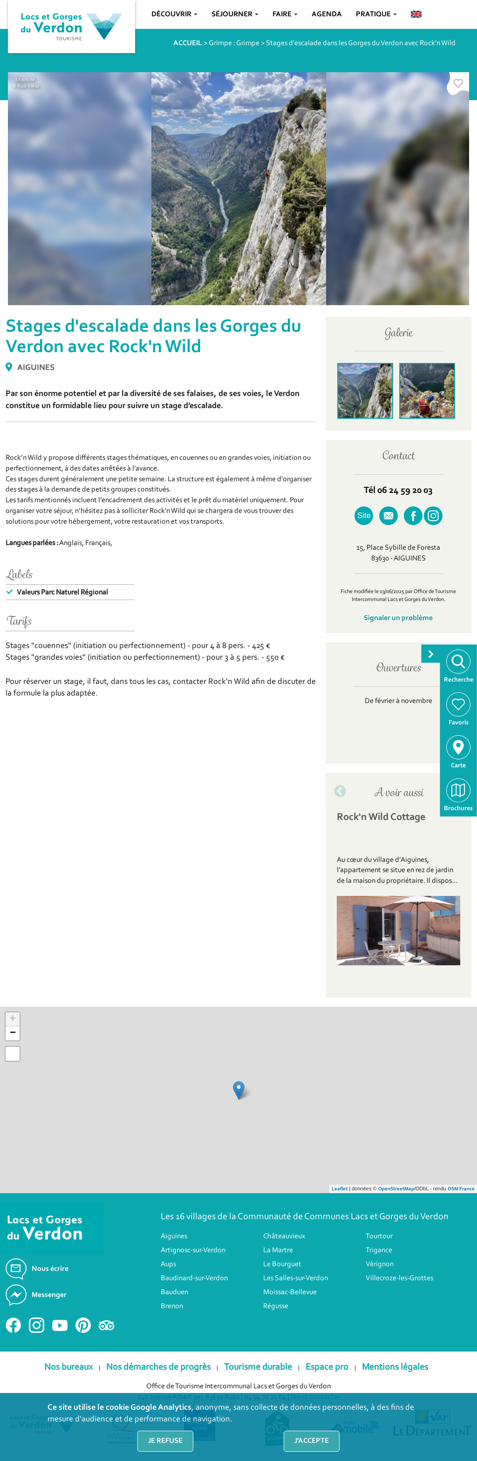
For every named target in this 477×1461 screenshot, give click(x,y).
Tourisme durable (258, 1367)
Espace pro (327, 1367)
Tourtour (379, 1236)
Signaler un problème (398, 618)
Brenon (172, 1306)
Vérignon (380, 1264)
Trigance (379, 1250)
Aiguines (174, 1236)
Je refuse (165, 1441)
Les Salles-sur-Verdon (295, 1278)
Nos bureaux (68, 1367)
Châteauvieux (284, 1236)
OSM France (461, 1189)
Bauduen (174, 1292)
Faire (285, 14)
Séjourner (235, 14)
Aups (168, 1264)
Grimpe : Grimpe (234, 43)
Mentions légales (395, 1367)
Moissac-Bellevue (290, 1292)
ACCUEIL (187, 43)
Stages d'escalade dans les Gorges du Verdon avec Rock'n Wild (361, 43)
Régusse (275, 1306)
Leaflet (340, 1189)
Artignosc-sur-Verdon (193, 1250)
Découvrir (174, 14)
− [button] (13, 1033)
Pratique (376, 14)
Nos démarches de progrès (158, 1367)
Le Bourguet (282, 1264)
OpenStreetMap (396, 1189)
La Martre (278, 1250)
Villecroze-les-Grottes (399, 1278)
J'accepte (311, 1441)
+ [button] (13, 1019)
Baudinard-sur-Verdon (194, 1278)
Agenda (327, 14)
